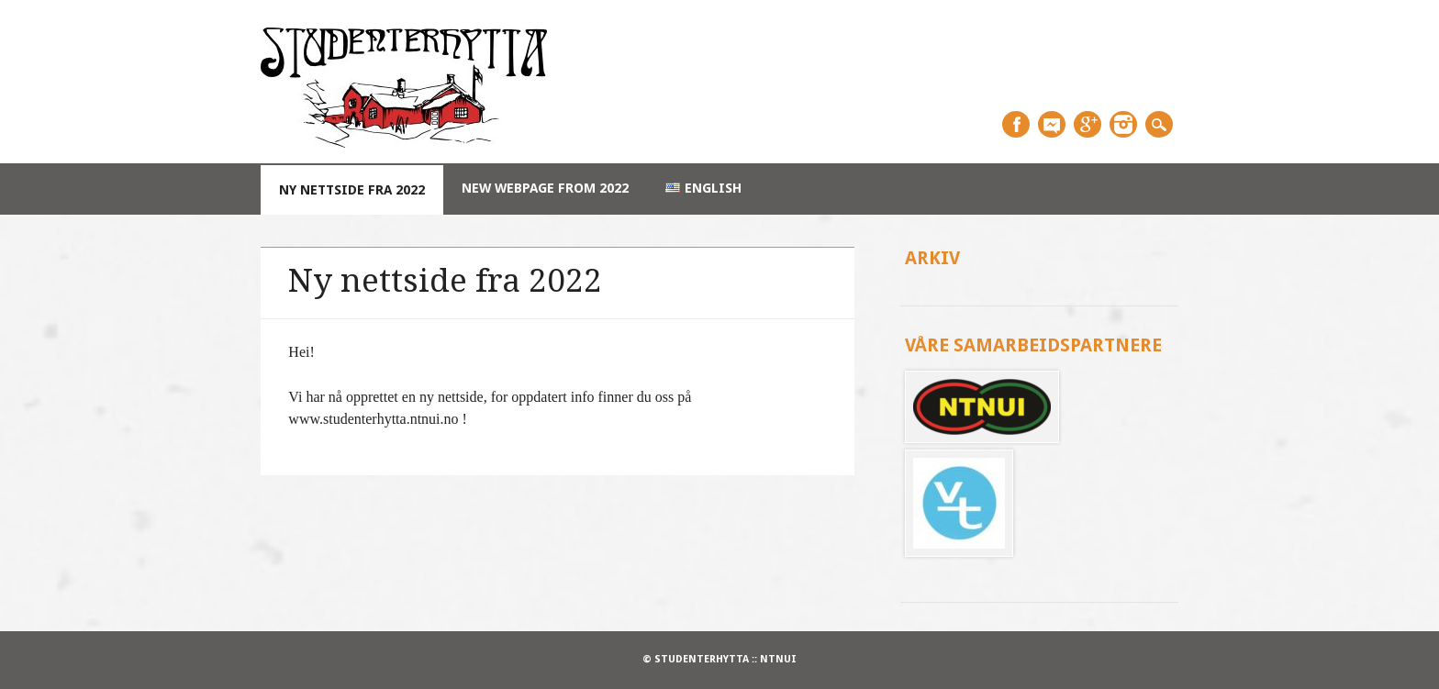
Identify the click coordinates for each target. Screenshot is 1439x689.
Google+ (1087, 124)
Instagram (1123, 124)
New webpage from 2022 (545, 188)
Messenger (1051, 124)
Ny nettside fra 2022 (352, 190)
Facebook (1016, 124)
